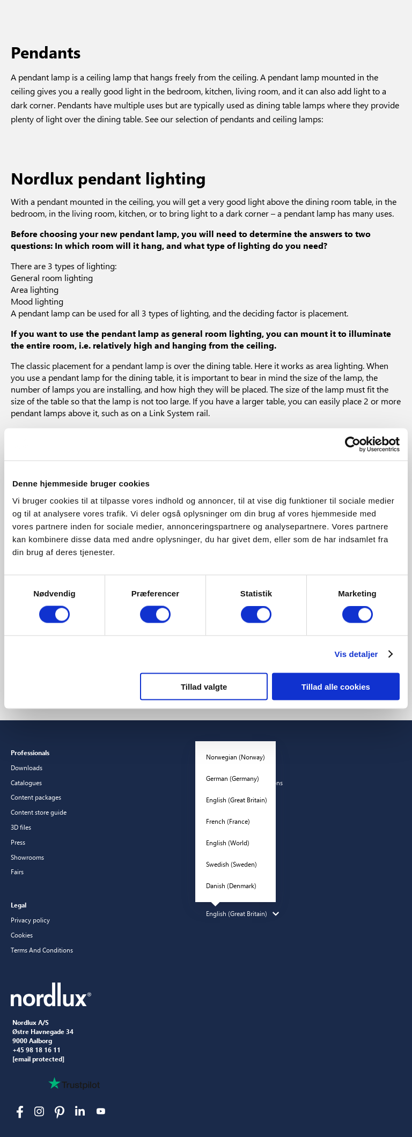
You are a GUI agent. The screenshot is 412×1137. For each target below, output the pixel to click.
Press (18, 842)
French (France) (228, 821)
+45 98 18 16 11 (36, 1050)
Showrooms (27, 857)
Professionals (30, 752)
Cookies (22, 935)
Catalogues (26, 782)
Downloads (26, 767)
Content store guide (39, 812)
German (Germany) (232, 778)
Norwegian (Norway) (235, 756)
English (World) (227, 842)
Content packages (36, 797)
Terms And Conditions (42, 950)
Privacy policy (30, 919)
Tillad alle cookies (335, 686)
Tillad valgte (204, 686)
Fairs (17, 871)
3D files (21, 827)
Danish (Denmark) (231, 885)
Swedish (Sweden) (231, 864)
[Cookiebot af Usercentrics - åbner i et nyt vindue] (353, 445)
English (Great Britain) (236, 799)
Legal (18, 904)
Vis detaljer (356, 654)
